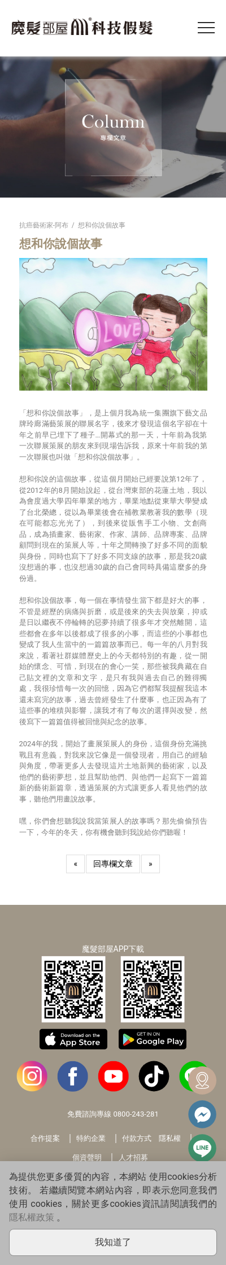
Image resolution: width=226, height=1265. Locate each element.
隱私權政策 (31, 1217)
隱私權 (170, 1138)
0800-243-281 (135, 1114)
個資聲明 (87, 1157)
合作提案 (45, 1138)
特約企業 (91, 1138)
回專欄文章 (113, 863)
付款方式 (136, 1138)
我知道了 (113, 1242)
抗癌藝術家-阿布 (43, 225)
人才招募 (133, 1157)
